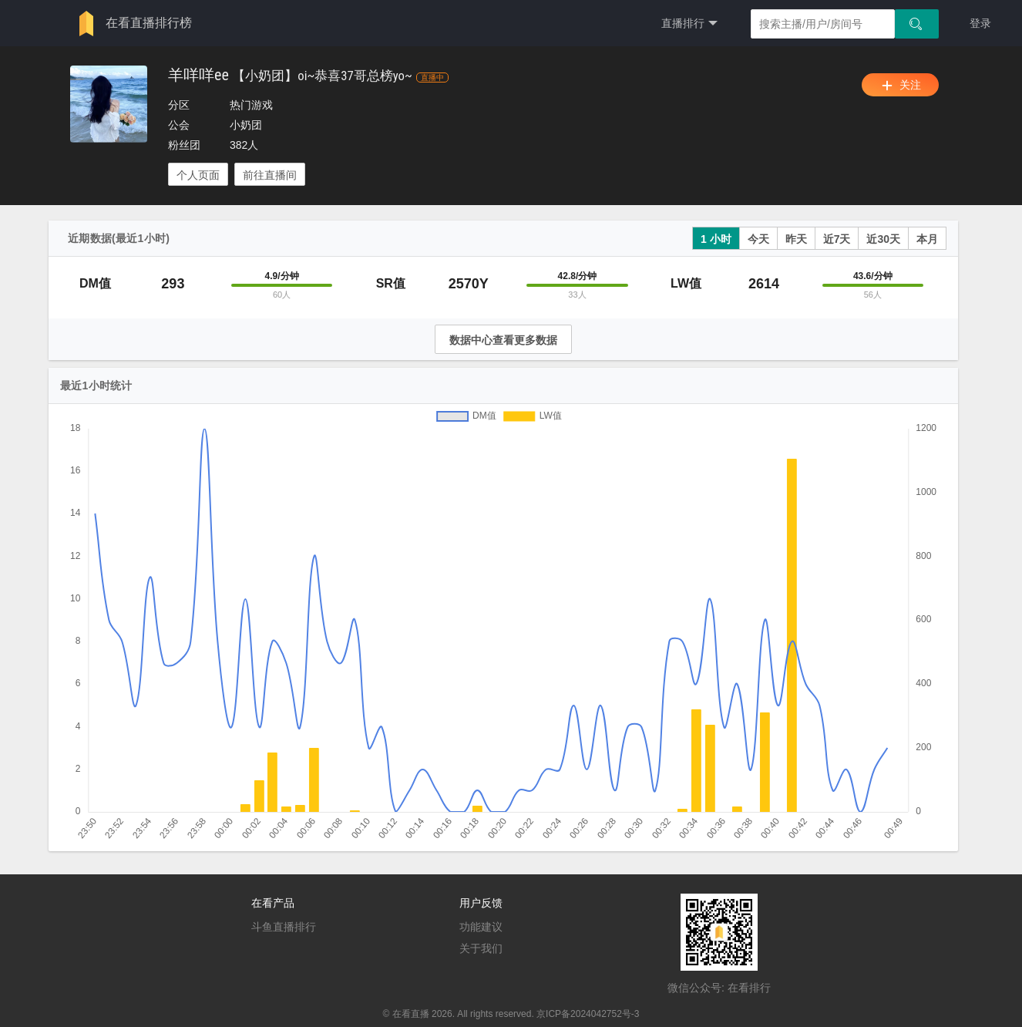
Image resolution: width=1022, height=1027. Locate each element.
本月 (927, 239)
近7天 (837, 239)
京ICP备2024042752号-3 (587, 1013)
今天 (758, 239)
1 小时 (716, 239)
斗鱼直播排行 (283, 927)
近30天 (883, 239)
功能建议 (481, 927)
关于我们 (481, 948)
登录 (980, 23)
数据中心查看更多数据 (503, 340)
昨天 (796, 239)
